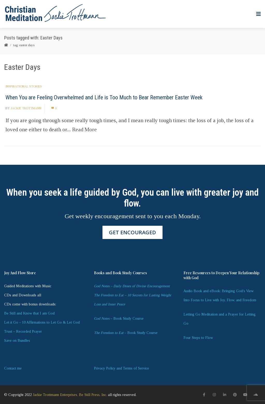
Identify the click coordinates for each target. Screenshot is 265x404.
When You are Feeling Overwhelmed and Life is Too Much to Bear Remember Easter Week (103, 97)
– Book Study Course (119, 318)
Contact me (13, 368)
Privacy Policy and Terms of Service (121, 368)
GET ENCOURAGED (132, 232)
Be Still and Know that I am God (29, 313)
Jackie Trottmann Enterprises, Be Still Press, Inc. (70, 395)
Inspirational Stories (23, 86)
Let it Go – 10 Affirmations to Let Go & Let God (42, 322)
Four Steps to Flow (198, 338)
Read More (84, 129)
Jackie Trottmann (26, 108)
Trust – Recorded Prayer (23, 331)
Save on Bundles (17, 341)
